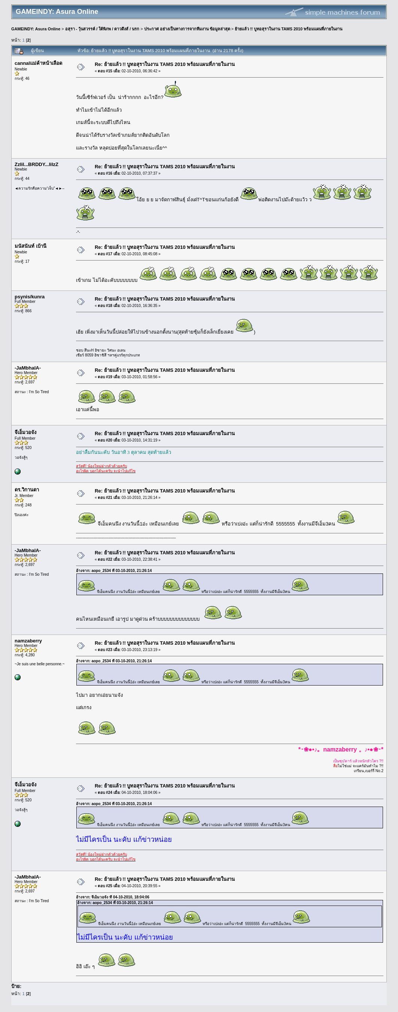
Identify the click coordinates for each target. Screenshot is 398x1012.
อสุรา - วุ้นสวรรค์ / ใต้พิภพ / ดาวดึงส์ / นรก (102, 29)
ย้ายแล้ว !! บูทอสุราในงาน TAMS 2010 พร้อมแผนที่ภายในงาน (288, 29)
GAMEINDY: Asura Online (35, 29)
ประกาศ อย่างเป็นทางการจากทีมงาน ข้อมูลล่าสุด (187, 29)
